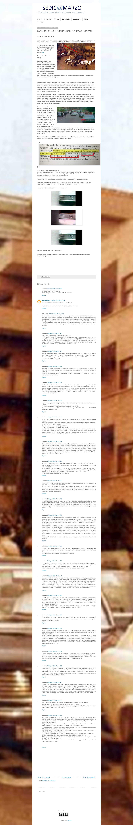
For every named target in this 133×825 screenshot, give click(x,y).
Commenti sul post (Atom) (49, 780)
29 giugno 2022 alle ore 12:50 (54, 480)
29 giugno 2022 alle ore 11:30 (54, 333)
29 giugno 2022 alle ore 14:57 (54, 682)
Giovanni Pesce (46, 300)
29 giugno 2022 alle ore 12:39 (54, 441)
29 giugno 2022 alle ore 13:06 (54, 546)
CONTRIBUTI (66, 19)
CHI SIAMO (47, 19)
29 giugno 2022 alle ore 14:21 (54, 651)
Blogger (69, 820)
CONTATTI (41, 22)
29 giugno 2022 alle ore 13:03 (54, 515)
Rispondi (44, 295)
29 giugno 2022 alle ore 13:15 (54, 575)
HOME (39, 19)
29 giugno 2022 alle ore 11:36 (54, 351)
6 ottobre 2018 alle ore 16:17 (58, 300)
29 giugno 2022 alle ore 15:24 (54, 715)
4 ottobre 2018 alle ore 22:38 (54, 288)
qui (51, 49)
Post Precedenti (89, 777)
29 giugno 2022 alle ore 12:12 (54, 366)
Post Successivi (44, 777)
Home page (66, 777)
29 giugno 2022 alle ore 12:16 (54, 382)
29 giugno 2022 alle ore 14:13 (54, 628)
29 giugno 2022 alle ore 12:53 (54, 499)
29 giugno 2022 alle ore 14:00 (54, 595)
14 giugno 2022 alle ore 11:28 (56, 313)
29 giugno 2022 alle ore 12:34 (54, 417)
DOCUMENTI (77, 19)
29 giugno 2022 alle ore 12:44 (54, 461)
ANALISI (56, 19)
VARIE (86, 19)
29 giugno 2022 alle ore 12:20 (54, 400)
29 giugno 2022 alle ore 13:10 (54, 561)
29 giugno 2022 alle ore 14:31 (54, 666)
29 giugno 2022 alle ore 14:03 (54, 615)
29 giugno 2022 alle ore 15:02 (54, 700)
